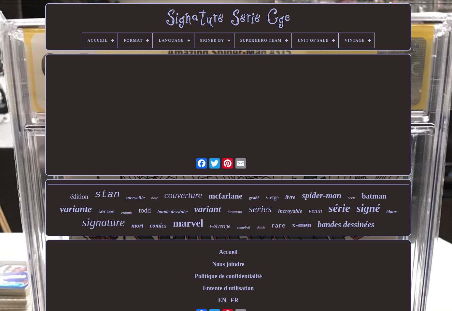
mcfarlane (225, 196)
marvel (188, 223)
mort (137, 225)
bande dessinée (172, 211)
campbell (243, 227)
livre (290, 197)
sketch (261, 227)
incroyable (290, 211)
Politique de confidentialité (228, 276)
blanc (392, 211)
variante (76, 209)
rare (278, 226)
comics (158, 225)
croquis (126, 213)
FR (234, 300)
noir (154, 198)
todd (145, 210)
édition (79, 196)
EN (222, 300)
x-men (301, 225)
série (339, 208)
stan (107, 194)
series (260, 208)
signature (103, 222)
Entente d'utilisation (228, 288)
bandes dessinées (346, 224)
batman (374, 196)
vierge (272, 197)
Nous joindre (228, 264)
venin (315, 210)
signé (368, 208)
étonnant (235, 211)
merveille (135, 197)
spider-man (321, 195)
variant (207, 209)
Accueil (228, 252)
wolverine (220, 226)
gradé (254, 197)
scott (351, 198)
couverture (183, 195)
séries (106, 212)
